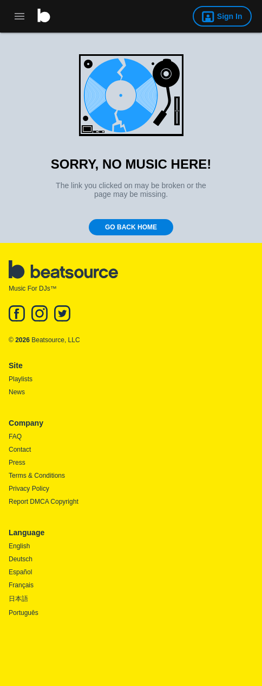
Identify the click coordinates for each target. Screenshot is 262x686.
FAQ (15, 436)
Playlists (20, 379)
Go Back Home (131, 227)
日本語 (18, 598)
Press (17, 462)
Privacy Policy (29, 488)
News (17, 392)
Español (20, 572)
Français (21, 585)
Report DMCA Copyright (43, 501)
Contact (20, 449)
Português (23, 613)
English (19, 546)
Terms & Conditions (37, 475)
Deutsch (20, 559)
